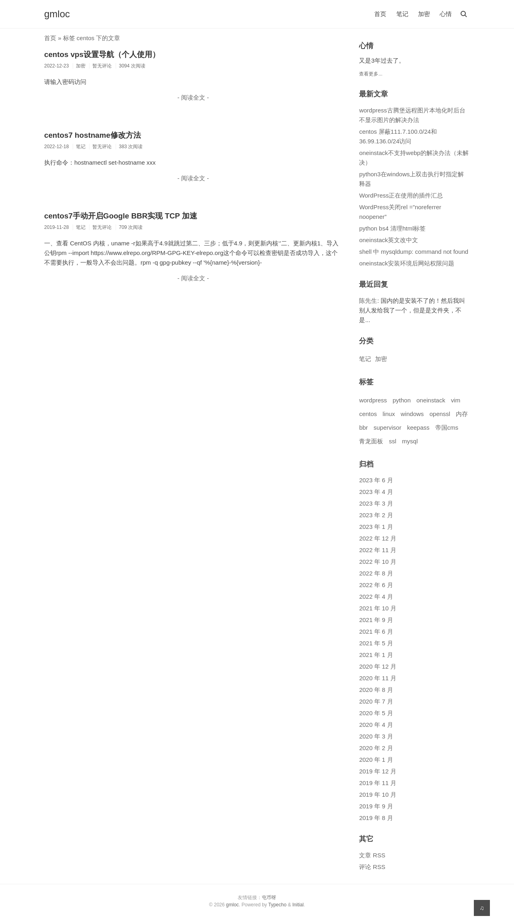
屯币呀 (269, 897)
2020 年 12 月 (377, 666)
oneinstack (430, 400)
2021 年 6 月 (376, 631)
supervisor (387, 427)
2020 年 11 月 (377, 678)
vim (455, 400)
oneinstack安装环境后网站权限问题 (406, 263)
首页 (380, 13)
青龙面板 (371, 441)
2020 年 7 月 (376, 701)
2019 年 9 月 (376, 806)
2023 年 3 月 (376, 503)
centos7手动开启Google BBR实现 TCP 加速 (120, 216)
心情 (446, 13)
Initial (298, 905)
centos (368, 413)
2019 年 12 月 (377, 771)
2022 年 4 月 (376, 596)
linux (389, 413)
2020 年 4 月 (376, 724)
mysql (410, 441)
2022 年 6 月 (376, 584)
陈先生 (368, 300)
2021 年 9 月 (376, 619)
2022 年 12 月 (377, 538)
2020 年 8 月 (376, 689)
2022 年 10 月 (377, 561)
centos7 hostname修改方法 (92, 135)
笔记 (402, 13)
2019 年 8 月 (376, 817)
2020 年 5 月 (376, 713)
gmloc (57, 13)
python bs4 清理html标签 (392, 228)
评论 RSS (372, 866)
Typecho (277, 905)
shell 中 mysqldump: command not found (413, 251)
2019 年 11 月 (377, 782)
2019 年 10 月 (377, 794)
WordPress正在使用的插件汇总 (401, 195)
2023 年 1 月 (376, 526)
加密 (424, 13)
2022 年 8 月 (376, 573)
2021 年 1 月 (376, 654)
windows (412, 413)
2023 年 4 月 (376, 491)
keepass (418, 427)
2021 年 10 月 (377, 608)
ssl (392, 441)
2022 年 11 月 (377, 550)
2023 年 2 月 (376, 515)
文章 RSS (372, 855)
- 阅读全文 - (193, 97)
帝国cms (447, 427)
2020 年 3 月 (376, 736)
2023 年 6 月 (376, 480)
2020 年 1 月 (376, 759)
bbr (363, 427)
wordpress (373, 400)
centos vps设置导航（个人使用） (102, 54)
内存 (462, 413)
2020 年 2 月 (376, 748)
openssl (440, 413)
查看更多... (370, 74)
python (402, 400)
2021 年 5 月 (376, 643)
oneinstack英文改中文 (388, 240)
